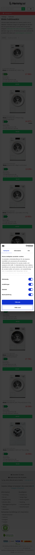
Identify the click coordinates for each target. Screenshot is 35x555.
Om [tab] (29, 250)
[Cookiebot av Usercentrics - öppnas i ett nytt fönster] (26, 246)
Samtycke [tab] (6, 250)
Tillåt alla (17, 302)
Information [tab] (17, 250)
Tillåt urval (17, 307)
